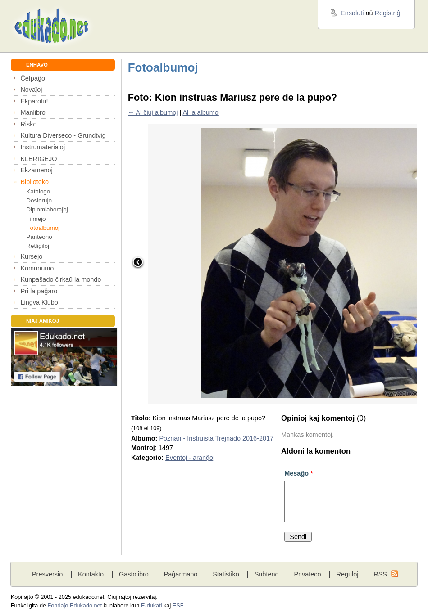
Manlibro (32, 112)
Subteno (267, 574)
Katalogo (38, 191)
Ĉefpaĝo (32, 78)
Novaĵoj (31, 89)
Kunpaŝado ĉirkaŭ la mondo (60, 279)
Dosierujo (39, 200)
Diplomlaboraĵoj (47, 209)
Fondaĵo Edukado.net (75, 606)
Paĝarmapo (181, 574)
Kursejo (31, 256)
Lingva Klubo (39, 302)
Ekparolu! (34, 101)
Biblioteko (34, 181)
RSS (380, 574)
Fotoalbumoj (42, 228)
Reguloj (347, 574)
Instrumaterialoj (42, 147)
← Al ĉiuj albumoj (153, 112)
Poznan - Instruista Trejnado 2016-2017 (216, 438)
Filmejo (36, 219)
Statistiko (226, 574)
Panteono (39, 237)
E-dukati (151, 606)
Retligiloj (37, 246)
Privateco (307, 574)
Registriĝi (388, 13)
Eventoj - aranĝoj (189, 457)
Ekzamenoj (36, 170)
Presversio (47, 574)
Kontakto (91, 574)
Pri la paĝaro (38, 291)
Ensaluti (352, 13)
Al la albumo (200, 112)
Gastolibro (134, 574)
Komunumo (37, 268)
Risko (28, 124)
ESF (178, 606)
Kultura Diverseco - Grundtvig (62, 135)
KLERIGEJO (38, 158)
